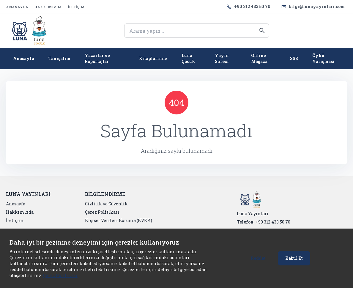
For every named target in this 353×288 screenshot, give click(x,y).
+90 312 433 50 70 (252, 6)
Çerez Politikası (60, 275)
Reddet (258, 258)
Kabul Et (294, 258)
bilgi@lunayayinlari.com (317, 6)
